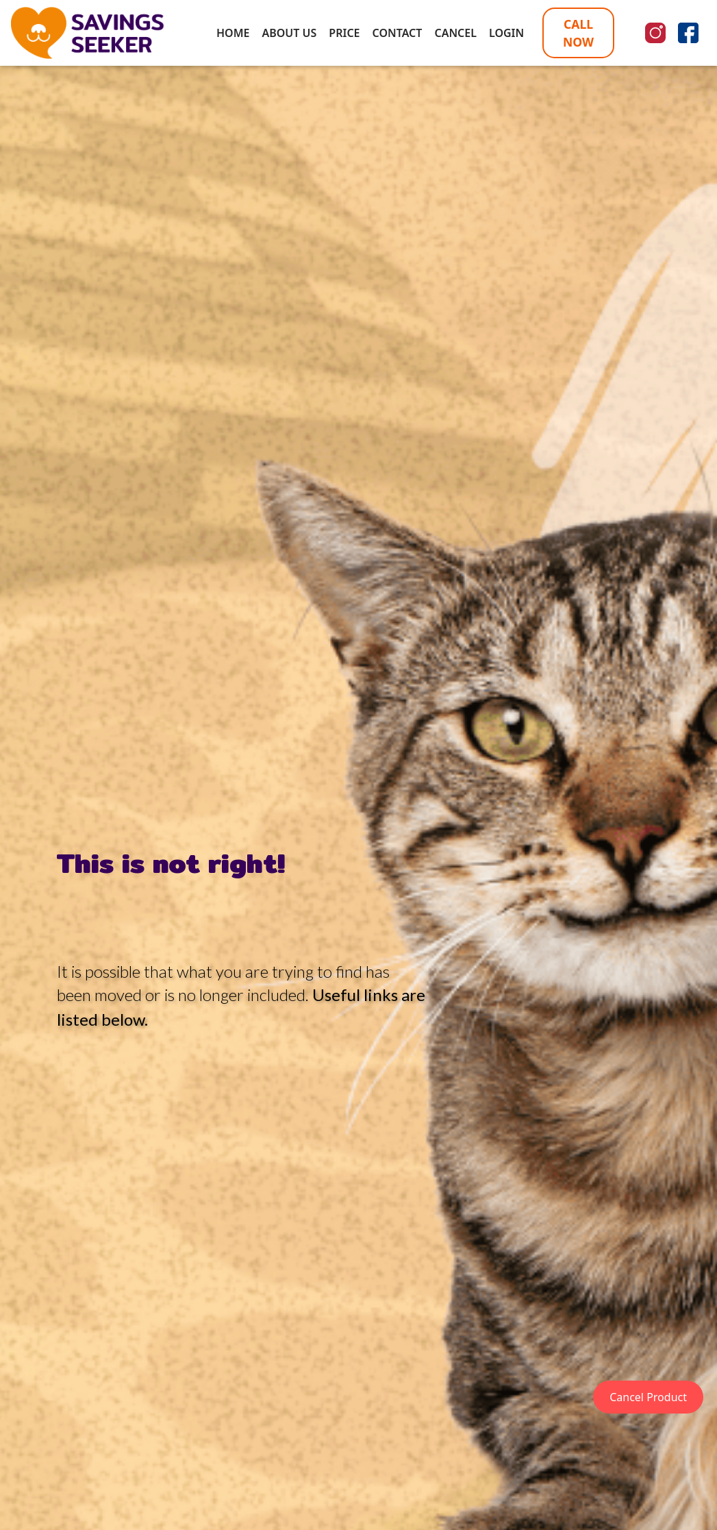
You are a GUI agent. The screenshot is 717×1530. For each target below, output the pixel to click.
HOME (232, 32)
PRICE (344, 32)
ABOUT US (289, 32)
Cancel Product (648, 1397)
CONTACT (398, 32)
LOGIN (506, 32)
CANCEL (455, 32)
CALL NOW (578, 33)
